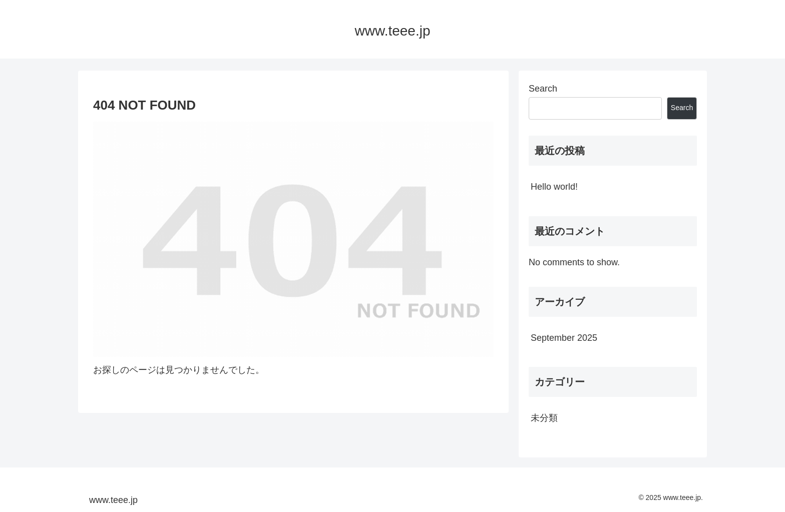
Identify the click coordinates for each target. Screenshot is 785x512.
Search (543, 89)
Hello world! (554, 187)
